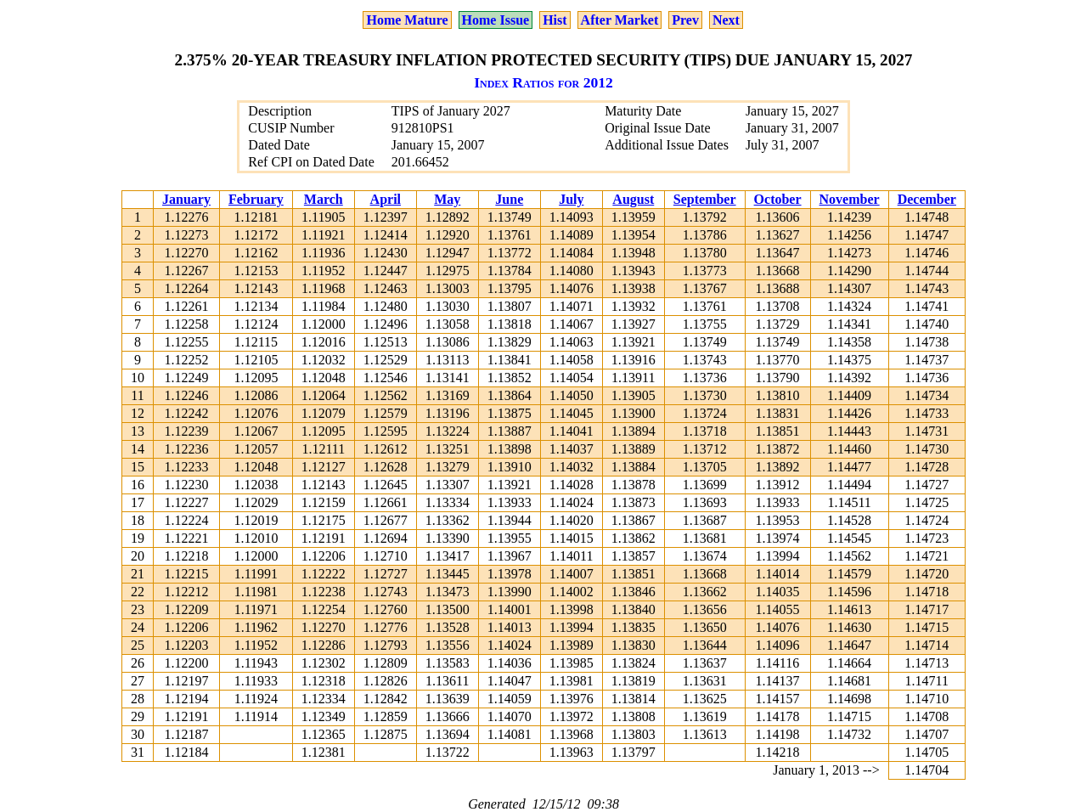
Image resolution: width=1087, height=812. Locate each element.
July (571, 199)
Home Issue (496, 20)
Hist (554, 20)
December (927, 199)
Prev (685, 20)
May (447, 199)
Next (726, 20)
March (323, 199)
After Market (620, 20)
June (509, 199)
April (385, 199)
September (704, 199)
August (633, 199)
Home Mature (407, 20)
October (778, 199)
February (256, 199)
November (849, 199)
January (186, 199)
